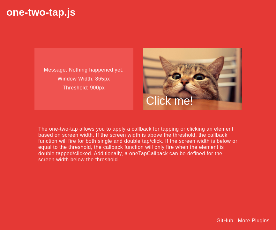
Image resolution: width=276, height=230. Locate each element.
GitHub (224, 220)
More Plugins (254, 220)
